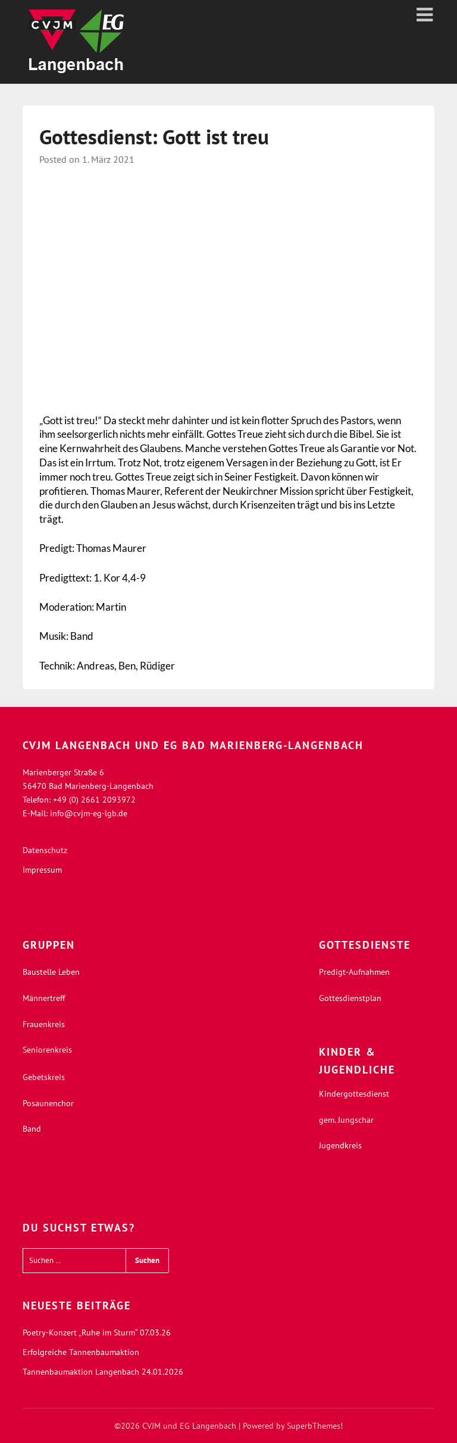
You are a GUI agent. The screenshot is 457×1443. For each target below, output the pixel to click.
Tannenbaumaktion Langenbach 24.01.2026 (103, 1371)
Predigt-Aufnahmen (354, 972)
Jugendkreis (340, 1145)
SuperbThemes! (315, 1425)
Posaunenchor (48, 1103)
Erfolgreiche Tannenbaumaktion (81, 1352)
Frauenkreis (44, 1024)
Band (32, 1128)
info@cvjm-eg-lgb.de (88, 813)
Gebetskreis (44, 1077)
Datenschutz (45, 850)
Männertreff (44, 998)
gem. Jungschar (346, 1119)
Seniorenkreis (47, 1049)
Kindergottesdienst (354, 1093)
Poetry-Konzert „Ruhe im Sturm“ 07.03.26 (97, 1332)
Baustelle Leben (51, 972)
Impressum (42, 869)
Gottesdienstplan (350, 998)
